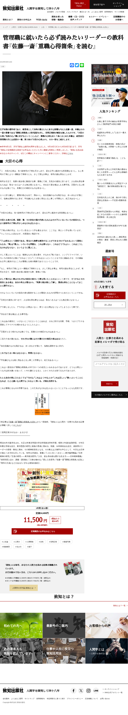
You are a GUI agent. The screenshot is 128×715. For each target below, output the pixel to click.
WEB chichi (41, 19)
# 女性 (41, 541)
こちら (70, 153)
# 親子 (29, 546)
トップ (5, 27)
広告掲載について (91, 698)
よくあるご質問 (17, 698)
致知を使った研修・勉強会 (58, 18)
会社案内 (6, 698)
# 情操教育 (6, 546)
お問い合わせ (105, 698)
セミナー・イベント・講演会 (99, 18)
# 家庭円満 (66, 541)
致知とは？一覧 (119, 605)
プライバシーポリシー (75, 698)
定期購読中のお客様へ (119, 18)
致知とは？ (8, 19)
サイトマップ (29, 698)
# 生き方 (18, 546)
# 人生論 (5, 541)
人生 (2, 66)
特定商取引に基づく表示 (56, 698)
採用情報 (40, 699)
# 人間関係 (29, 541)
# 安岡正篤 (53, 541)
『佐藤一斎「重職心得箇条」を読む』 (22, 421)
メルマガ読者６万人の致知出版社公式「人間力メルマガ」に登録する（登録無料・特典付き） (109, 355)
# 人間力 (17, 541)
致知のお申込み (24, 19)
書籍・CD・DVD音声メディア (76, 18)
